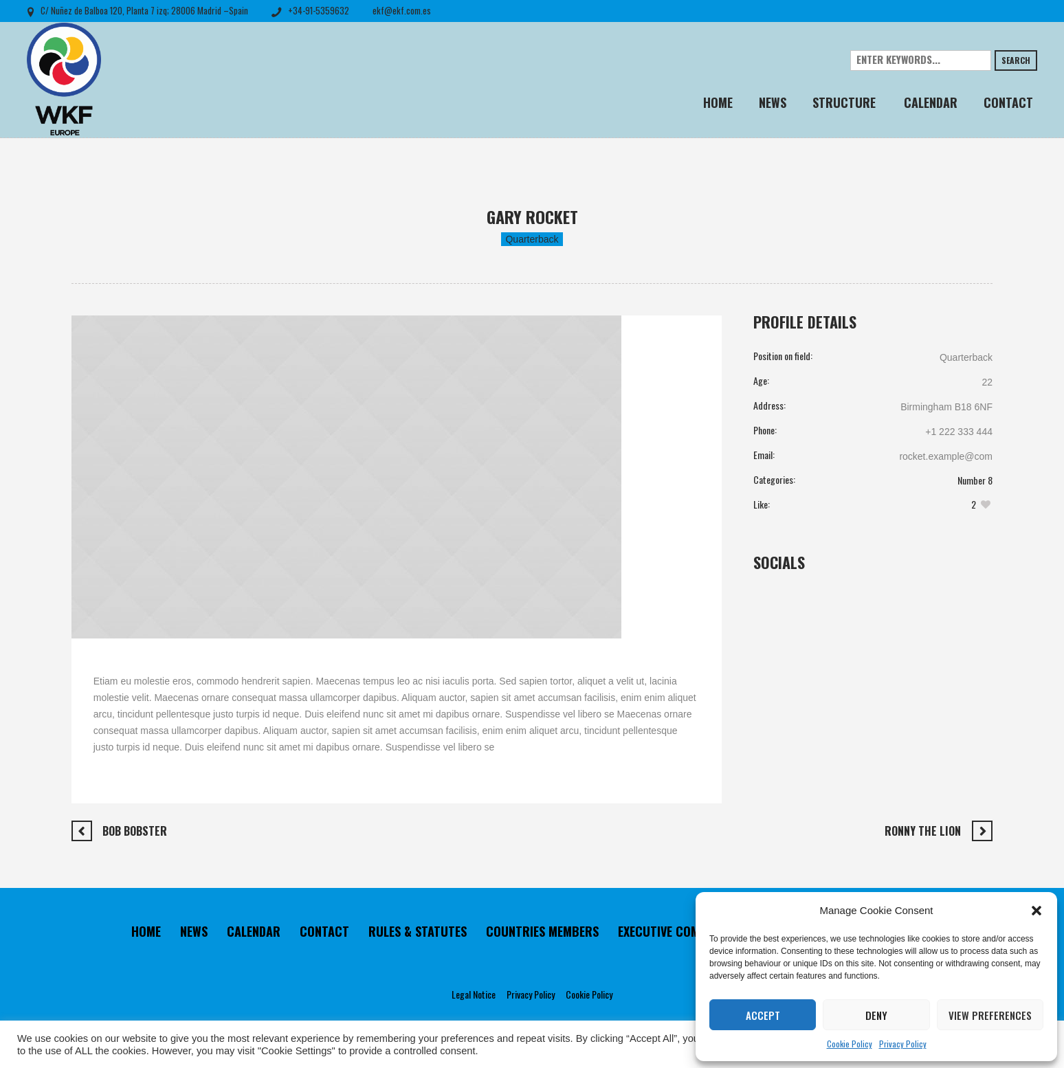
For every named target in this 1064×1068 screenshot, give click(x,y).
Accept (763, 1015)
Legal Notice (474, 994)
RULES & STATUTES (417, 931)
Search (1015, 60)
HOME (146, 931)
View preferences (990, 1015)
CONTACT (324, 931)
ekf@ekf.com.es (402, 10)
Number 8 (975, 480)
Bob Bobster (134, 831)
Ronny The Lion (923, 831)
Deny (876, 1015)
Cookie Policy (849, 1043)
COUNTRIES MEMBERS (542, 931)
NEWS (194, 931)
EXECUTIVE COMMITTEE (677, 931)
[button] (1036, 910)
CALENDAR (253, 931)
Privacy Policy (903, 1043)
